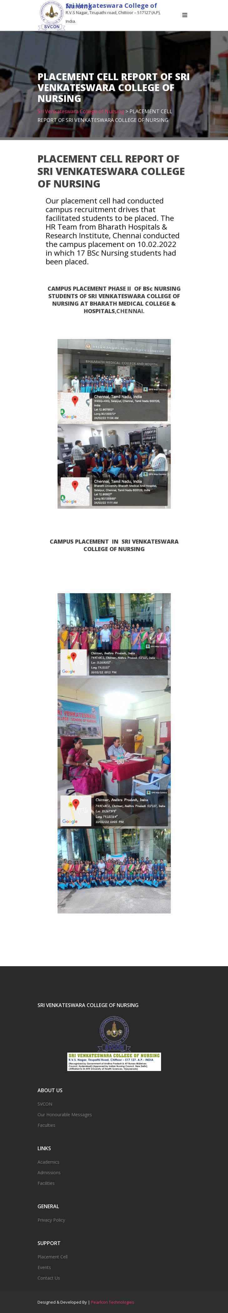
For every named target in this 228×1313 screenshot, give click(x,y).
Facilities (46, 1183)
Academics (48, 1162)
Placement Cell (53, 1257)
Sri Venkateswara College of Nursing (111, 5)
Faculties (46, 1125)
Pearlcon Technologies (112, 1302)
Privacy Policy (51, 1220)
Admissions (49, 1172)
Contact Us (49, 1278)
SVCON (45, 1104)
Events (44, 1267)
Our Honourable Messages (65, 1114)
